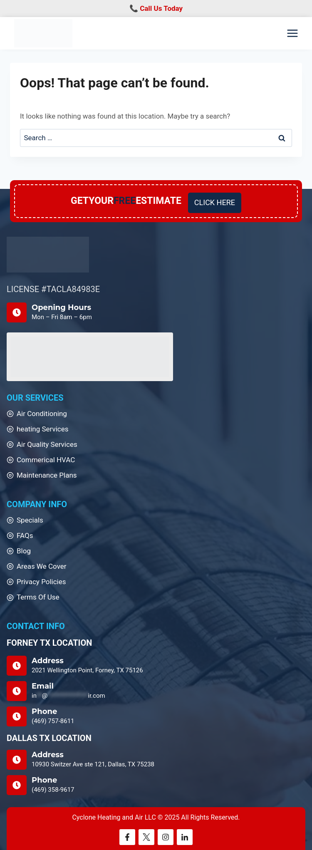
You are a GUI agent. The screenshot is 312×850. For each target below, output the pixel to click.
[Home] (48, 255)
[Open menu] (292, 33)
